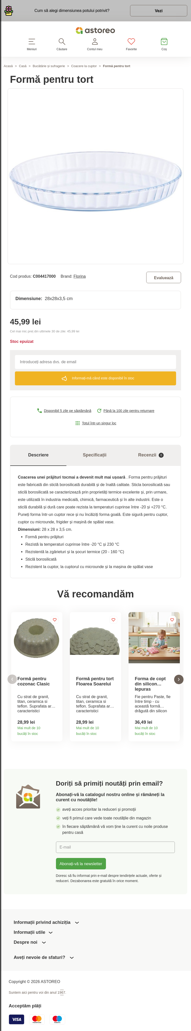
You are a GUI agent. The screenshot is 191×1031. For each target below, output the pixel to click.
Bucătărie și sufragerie (49, 66)
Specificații (94, 454)
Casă (22, 66)
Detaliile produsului (56, 732)
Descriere (38, 454)
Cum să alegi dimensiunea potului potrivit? (71, 10)
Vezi (158, 11)
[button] (12, 679)
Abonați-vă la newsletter (81, 863)
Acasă (8, 66)
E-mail (65, 847)
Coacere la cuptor (84, 66)
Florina (80, 276)
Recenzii (151, 455)
